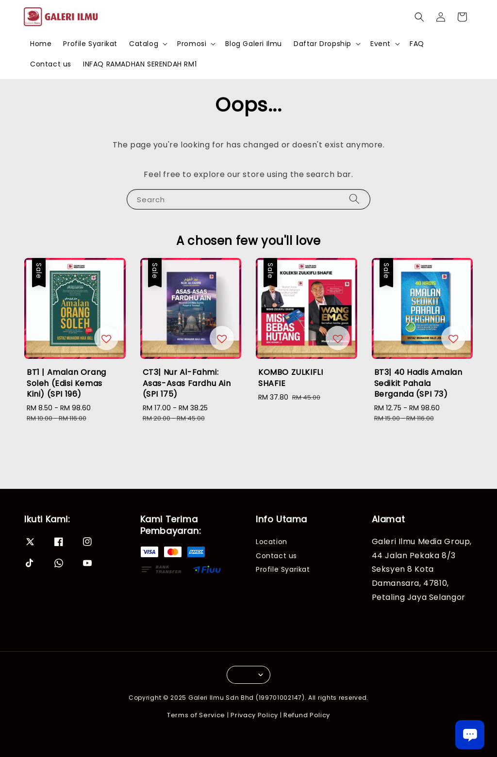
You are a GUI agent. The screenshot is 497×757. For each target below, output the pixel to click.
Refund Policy (306, 715)
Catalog (143, 43)
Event (380, 43)
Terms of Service (196, 715)
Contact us (50, 64)
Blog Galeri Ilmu (253, 43)
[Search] (354, 199)
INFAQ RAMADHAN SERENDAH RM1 (140, 64)
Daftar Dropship (322, 43)
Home (40, 43)
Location (271, 542)
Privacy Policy (254, 715)
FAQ (417, 43)
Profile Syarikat (90, 43)
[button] (419, 17)
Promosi (191, 43)
